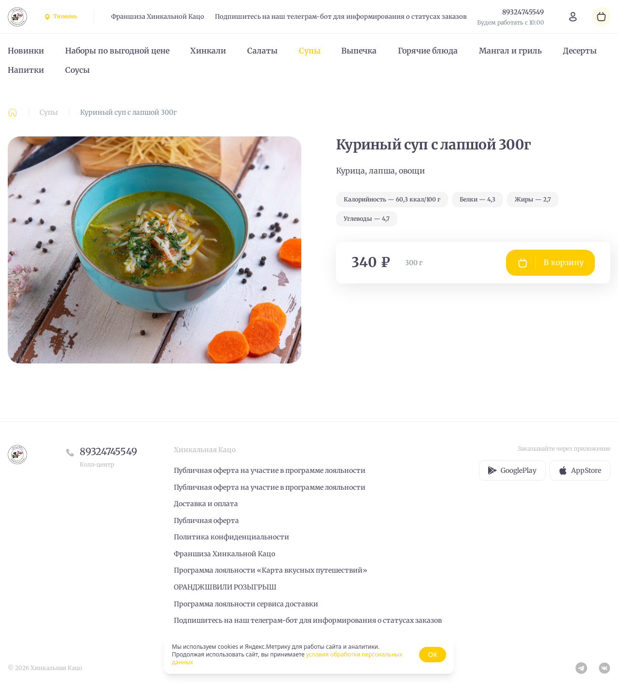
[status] (309, 654)
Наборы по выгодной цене (117, 50)
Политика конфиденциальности (231, 537)
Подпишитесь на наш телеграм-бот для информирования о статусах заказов (341, 17)
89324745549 (108, 451)
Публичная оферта (206, 520)
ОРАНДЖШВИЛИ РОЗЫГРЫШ (225, 587)
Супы (310, 50)
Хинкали (208, 50)
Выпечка (359, 50)
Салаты (262, 50)
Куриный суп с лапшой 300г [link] (128, 112)
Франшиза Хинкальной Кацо (157, 17)
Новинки (26, 50)
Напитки (26, 70)
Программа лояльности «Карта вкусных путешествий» (270, 570)
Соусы (77, 70)
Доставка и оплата (206, 503)
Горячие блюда (428, 50)
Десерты (580, 50)
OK (432, 654)
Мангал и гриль (510, 50)
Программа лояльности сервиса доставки (246, 604)
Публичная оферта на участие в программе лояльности (269, 470)
